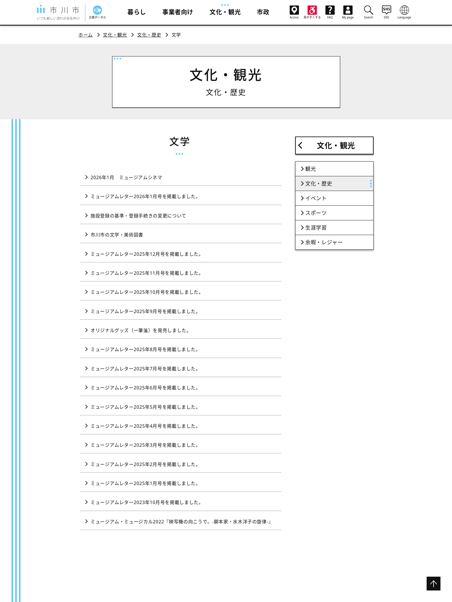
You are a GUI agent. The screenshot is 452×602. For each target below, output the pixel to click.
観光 (310, 168)
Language (404, 12)
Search (368, 12)
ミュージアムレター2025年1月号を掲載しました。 (146, 483)
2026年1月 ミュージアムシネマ (126, 177)
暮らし (136, 12)
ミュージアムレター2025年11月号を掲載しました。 (147, 273)
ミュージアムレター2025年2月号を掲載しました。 (146, 464)
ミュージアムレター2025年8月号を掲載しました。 (146, 349)
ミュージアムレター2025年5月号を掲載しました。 (146, 407)
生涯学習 (316, 227)
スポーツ (316, 212)
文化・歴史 (149, 35)
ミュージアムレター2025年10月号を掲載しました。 (147, 292)
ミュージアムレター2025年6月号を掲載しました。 (146, 388)
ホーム (85, 35)
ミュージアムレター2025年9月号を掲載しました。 (146, 311)
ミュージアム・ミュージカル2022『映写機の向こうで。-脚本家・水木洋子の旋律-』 (182, 521)
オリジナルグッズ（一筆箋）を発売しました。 (141, 330)
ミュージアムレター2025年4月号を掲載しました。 (146, 426)
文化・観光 (225, 12)
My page (348, 12)
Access (294, 12)
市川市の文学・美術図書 (117, 235)
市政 (263, 12)
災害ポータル (97, 12)
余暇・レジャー (324, 242)
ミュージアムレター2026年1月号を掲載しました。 (146, 196)
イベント (316, 198)
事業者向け (177, 12)
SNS (386, 12)
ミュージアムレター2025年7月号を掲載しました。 (146, 369)
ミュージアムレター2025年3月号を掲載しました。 (146, 445)
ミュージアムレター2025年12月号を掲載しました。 (147, 254)
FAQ (330, 12)
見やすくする (312, 12)
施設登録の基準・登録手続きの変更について (139, 216)
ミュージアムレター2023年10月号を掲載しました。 (147, 502)
